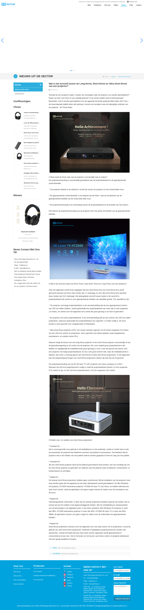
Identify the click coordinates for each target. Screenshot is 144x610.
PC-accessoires (38, 586)
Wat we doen (18, 584)
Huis (89, 5)
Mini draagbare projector (31, 142)
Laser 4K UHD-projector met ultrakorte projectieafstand (32, 123)
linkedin (69, 580)
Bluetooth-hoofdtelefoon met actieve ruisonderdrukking (32, 153)
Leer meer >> (126, 53)
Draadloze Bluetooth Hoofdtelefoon (44, 582)
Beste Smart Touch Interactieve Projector (32, 132)
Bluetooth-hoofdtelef (35, 232)
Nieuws (123, 5)
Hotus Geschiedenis (20, 588)
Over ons (107, 5)
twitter (69, 589)
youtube (69, 594)
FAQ (131, 5)
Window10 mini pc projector (32, 183)
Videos (116, 5)
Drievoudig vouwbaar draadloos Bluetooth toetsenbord (32, 163)
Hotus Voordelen (19, 592)
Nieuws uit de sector (22, 89)
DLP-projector (38, 578)
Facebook (70, 586)
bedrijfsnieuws (19, 94)
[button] (69, 70)
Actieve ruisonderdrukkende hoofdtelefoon (32, 112)
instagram (70, 583)
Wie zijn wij (17, 580)
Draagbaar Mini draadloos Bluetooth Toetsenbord (32, 173)
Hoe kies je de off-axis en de (70, 553)
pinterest (69, 591)
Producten (97, 5)
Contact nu (28, 300)
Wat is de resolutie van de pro (66, 548)
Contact (138, 5)
